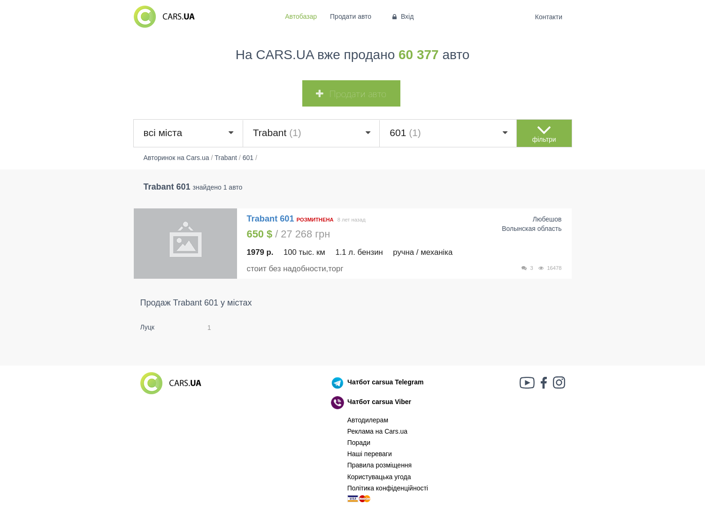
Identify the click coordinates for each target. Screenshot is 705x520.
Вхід (402, 16)
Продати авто (350, 16)
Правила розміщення (379, 465)
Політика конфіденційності (387, 488)
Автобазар (301, 16)
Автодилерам (367, 420)
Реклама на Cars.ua (377, 431)
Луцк (147, 327)
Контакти (548, 17)
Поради (358, 442)
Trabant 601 (272, 218)
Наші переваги (369, 454)
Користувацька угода (379, 477)
